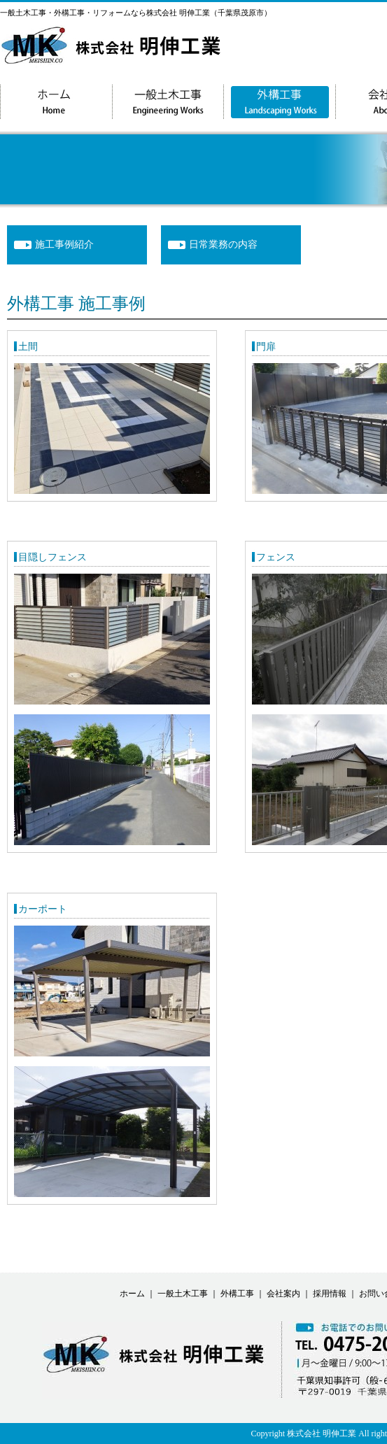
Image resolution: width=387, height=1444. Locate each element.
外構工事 (237, 1293)
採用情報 (329, 1293)
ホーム (132, 1293)
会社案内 (283, 1293)
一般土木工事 (182, 1293)
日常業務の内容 (223, 244)
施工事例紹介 (64, 244)
